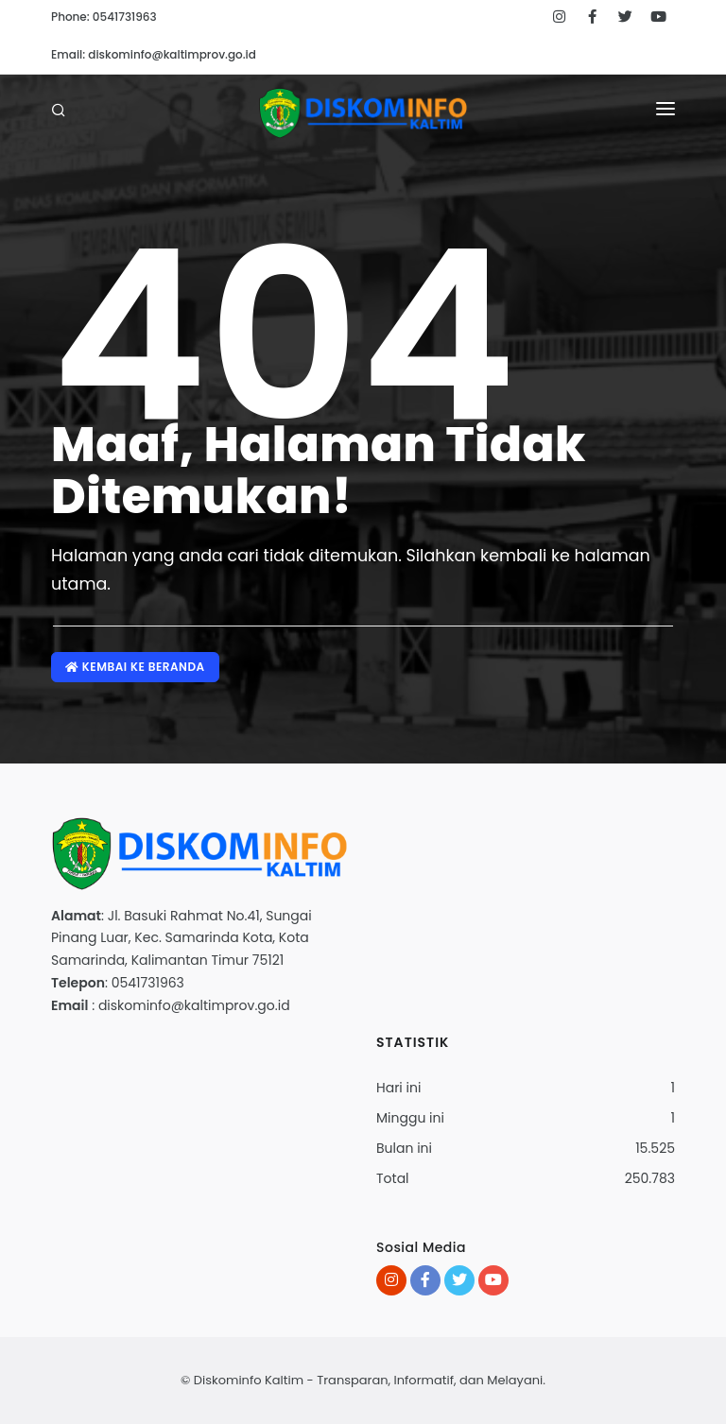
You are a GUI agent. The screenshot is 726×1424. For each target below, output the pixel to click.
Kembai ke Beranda (135, 667)
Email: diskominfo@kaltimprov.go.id (153, 54)
